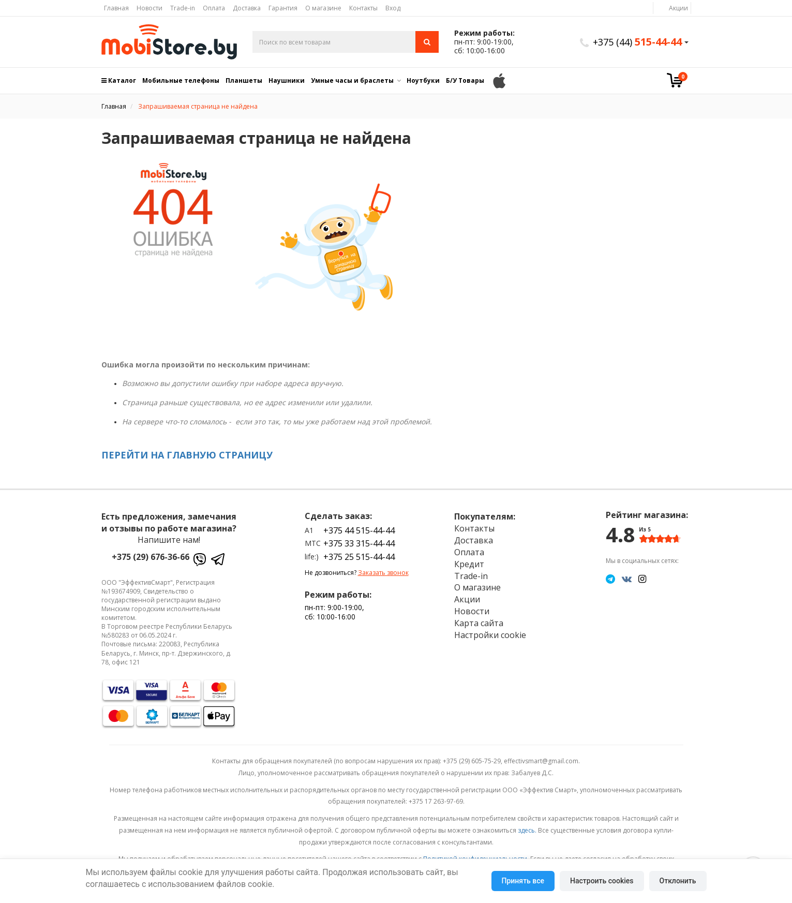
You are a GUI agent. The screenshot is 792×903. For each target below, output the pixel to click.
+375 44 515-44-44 (359, 530)
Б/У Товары (465, 80)
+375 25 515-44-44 (359, 556)
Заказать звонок (383, 572)
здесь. (527, 830)
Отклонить (678, 881)
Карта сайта (478, 623)
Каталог (118, 80)
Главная (116, 8)
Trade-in (182, 8)
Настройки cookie (490, 635)
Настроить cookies (601, 881)
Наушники (286, 80)
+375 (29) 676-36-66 (150, 556)
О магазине (323, 8)
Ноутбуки (423, 80)
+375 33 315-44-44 (359, 543)
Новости (149, 8)
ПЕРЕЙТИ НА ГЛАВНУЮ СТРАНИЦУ (187, 455)
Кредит (469, 564)
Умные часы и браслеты (352, 80)
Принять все (523, 881)
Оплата (214, 8)
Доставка (247, 8)
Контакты (363, 8)
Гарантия (282, 8)
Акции (678, 8)
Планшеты (244, 80)
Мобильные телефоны (180, 80)
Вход (392, 8)
